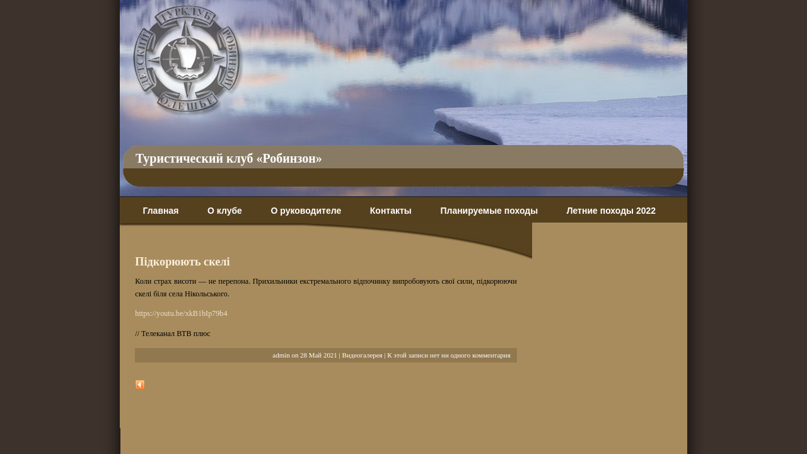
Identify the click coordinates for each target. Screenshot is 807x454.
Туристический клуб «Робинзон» (229, 158)
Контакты (391, 211)
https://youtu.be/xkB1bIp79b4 (181, 313)
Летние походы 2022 (611, 211)
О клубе (224, 211)
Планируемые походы (489, 211)
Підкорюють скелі (182, 261)
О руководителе (305, 211)
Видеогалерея (362, 355)
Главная (160, 211)
